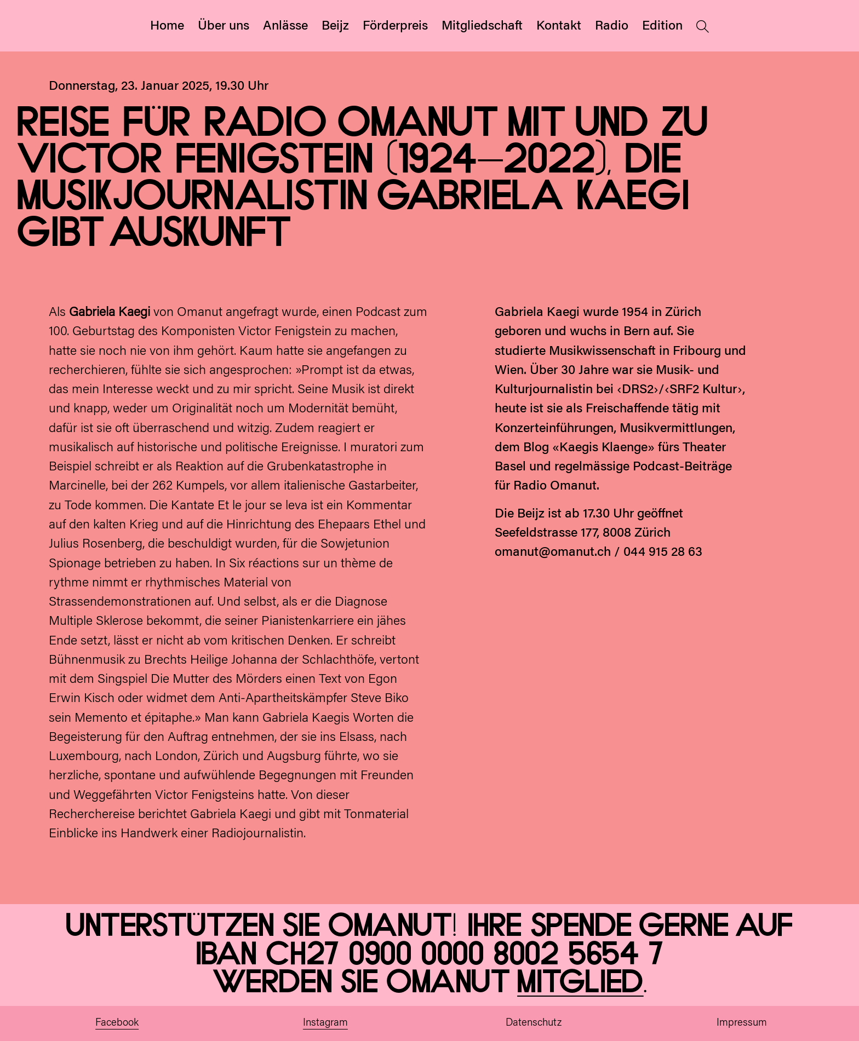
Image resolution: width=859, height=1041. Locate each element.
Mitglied (580, 983)
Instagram (325, 1023)
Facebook (117, 1023)
